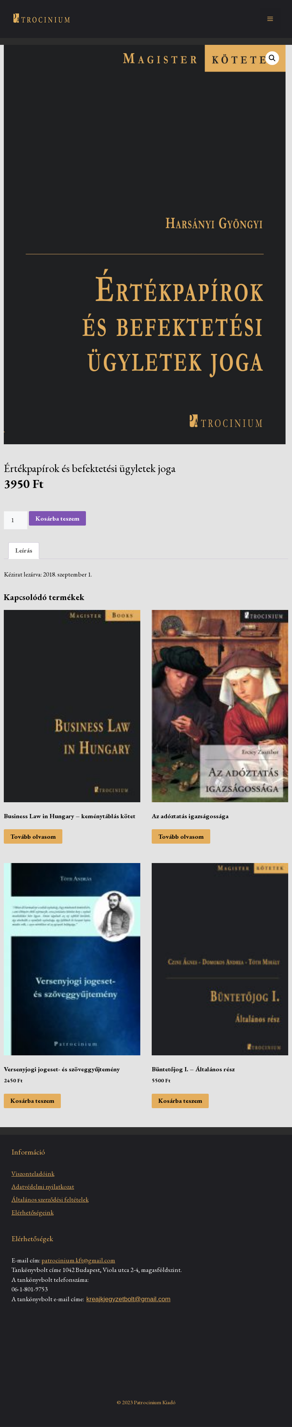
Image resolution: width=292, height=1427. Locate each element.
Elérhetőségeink (32, 1212)
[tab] (23, 550)
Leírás (23, 550)
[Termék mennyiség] (15, 520)
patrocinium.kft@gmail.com (78, 1260)
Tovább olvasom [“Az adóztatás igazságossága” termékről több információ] (181, 836)
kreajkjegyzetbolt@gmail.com (128, 1299)
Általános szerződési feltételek (50, 1199)
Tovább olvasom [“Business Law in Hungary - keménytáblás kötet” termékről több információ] (33, 836)
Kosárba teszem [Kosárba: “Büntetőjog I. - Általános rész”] (180, 1100)
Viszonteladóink (32, 1173)
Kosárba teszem (57, 518)
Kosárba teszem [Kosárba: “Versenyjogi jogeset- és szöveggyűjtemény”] (32, 1100)
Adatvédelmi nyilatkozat (42, 1186)
